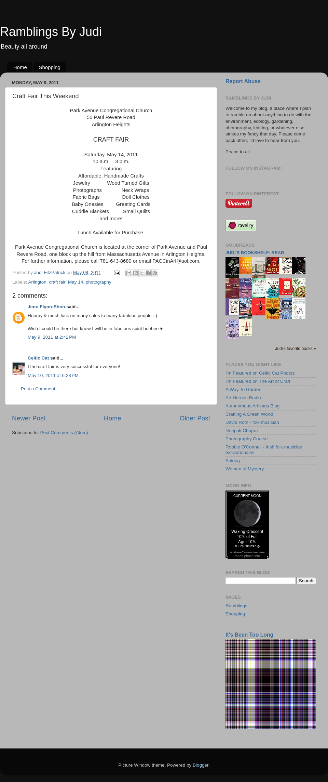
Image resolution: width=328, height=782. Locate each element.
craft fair (57, 282)
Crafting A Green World (249, 414)
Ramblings (236, 605)
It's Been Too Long (249, 635)
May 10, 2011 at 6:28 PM (53, 375)
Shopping (49, 67)
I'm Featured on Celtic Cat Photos (260, 373)
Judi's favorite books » (295, 348)
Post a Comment (38, 388)
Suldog (233, 460)
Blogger (200, 765)
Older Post (195, 418)
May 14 (75, 282)
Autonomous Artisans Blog (252, 405)
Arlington (37, 282)
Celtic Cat (38, 358)
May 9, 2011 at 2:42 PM (52, 337)
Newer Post (28, 418)
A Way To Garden (243, 389)
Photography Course (247, 438)
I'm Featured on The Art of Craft (258, 381)
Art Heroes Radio (243, 397)
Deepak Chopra (242, 430)
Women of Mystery (245, 468)
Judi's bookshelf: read (255, 252)
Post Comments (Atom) (64, 432)
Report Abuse (243, 81)
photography (98, 282)
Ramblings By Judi (51, 32)
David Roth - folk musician (252, 422)
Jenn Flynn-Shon (46, 306)
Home (20, 67)
